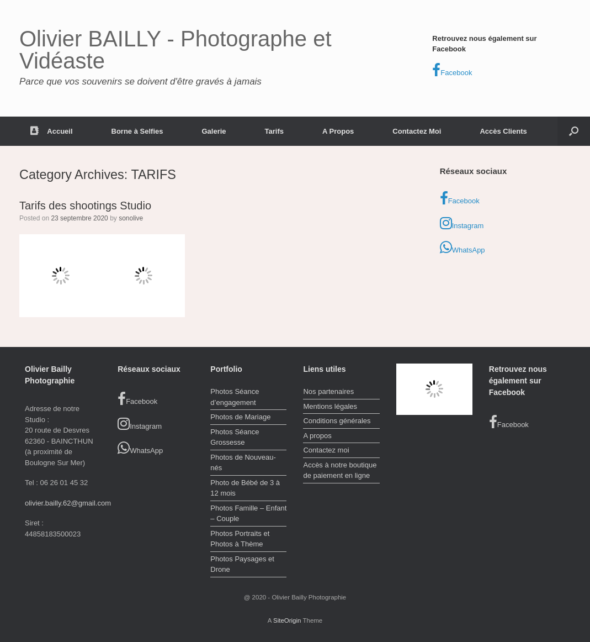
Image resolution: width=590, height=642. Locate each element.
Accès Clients (503, 131)
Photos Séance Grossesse (234, 437)
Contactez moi (326, 450)
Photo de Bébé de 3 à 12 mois (245, 488)
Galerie (213, 131)
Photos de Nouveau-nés (243, 462)
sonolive (131, 218)
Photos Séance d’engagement (234, 397)
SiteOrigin (287, 620)
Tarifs (274, 131)
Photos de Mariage (240, 417)
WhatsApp (462, 247)
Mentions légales (330, 406)
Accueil (51, 131)
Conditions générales (336, 421)
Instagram (462, 223)
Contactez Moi (416, 131)
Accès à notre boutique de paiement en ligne (339, 470)
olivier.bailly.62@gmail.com (68, 503)
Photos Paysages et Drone (242, 564)
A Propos (338, 131)
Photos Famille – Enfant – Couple (248, 513)
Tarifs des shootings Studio (85, 205)
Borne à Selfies (137, 131)
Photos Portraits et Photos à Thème (239, 539)
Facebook (452, 70)
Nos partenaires (328, 391)
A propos (317, 435)
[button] (573, 131)
